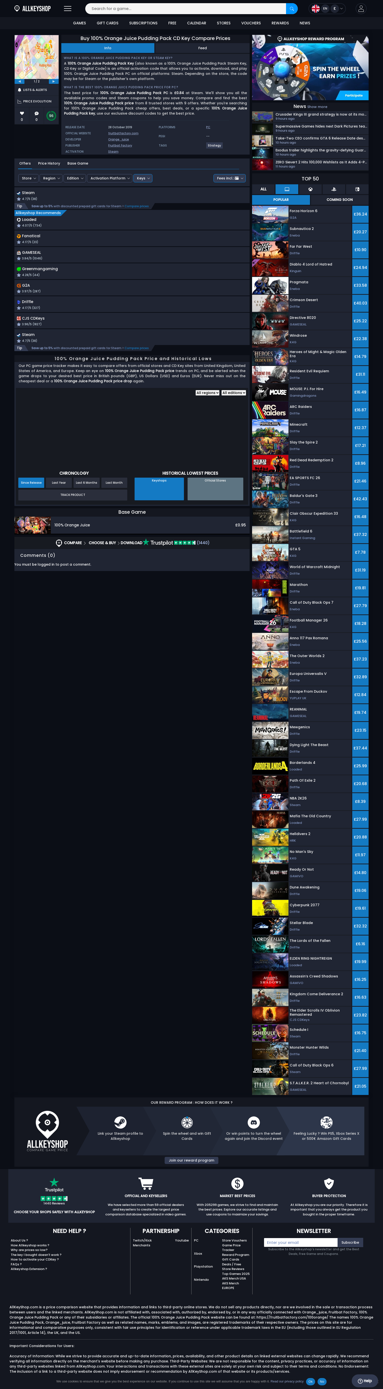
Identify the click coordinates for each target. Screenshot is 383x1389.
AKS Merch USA (234, 1278)
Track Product (72, 500)
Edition (73, 178)
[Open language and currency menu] (327, 8)
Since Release (31, 487)
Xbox (198, 1253)
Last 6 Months (86, 487)
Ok (311, 1381)
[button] (361, 8)
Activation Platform (108, 178)
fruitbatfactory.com (123, 133)
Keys (141, 178)
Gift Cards (230, 1259)
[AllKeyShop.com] (32, 8)
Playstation (203, 1266)
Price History (49, 163)
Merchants (141, 1245)
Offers (25, 163)
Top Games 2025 (236, 1273)
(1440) (176, 547)
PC (196, 1240)
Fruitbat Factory (120, 145)
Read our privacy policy (287, 1381)
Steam (113, 151)
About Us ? (19, 1240)
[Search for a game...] (191, 8)
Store (27, 178)
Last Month (114, 487)
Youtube (182, 1240)
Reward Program (235, 1254)
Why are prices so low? (29, 1250)
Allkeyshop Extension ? (29, 1269)
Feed (202, 48)
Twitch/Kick (142, 1240)
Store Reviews (233, 1269)
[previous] (19, 81)
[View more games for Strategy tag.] (214, 147)
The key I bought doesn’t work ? (36, 1254)
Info (107, 48)
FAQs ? (16, 1264)
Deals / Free (231, 1264)
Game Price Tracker (231, 1247)
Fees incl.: (228, 178)
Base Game (77, 163)
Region (49, 178)
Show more (317, 106)
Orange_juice (118, 139)
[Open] (68, 8)
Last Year (59, 487)
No (322, 1381)
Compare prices (137, 207)
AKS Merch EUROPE (230, 1285)
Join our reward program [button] (191, 1160)
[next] (54, 81)
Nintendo (201, 1279)
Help (365, 1381)
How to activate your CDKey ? (35, 1259)
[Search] (292, 8)
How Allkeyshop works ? (30, 1245)
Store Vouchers (234, 1240)
